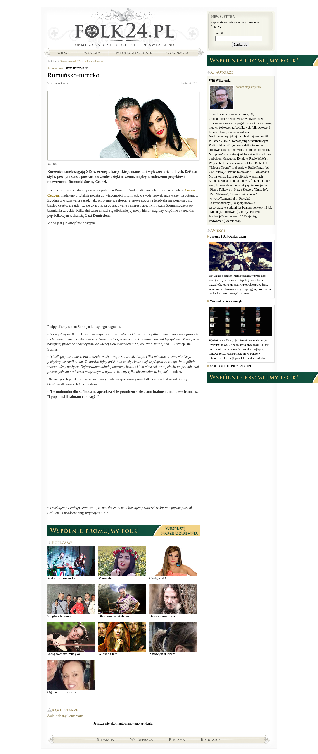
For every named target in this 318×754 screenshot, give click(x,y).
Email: (219, 33)
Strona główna (124, 28)
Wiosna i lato (122, 639)
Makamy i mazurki (71, 563)
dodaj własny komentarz (65, 716)
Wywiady (92, 53)
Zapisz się (240, 44)
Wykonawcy (178, 53)
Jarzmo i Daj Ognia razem (228, 236)
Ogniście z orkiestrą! (71, 677)
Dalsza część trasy (173, 601)
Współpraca (141, 739)
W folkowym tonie (133, 53)
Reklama (177, 739)
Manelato (122, 563)
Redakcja (105, 739)
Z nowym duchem (173, 639)
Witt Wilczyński (77, 68)
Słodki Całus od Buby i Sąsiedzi (230, 365)
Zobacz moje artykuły (248, 87)
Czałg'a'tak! (173, 563)
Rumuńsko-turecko (96, 61)
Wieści (63, 53)
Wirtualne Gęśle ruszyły (226, 301)
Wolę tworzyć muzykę (71, 639)
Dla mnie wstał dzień (122, 601)
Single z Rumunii (71, 601)
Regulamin (211, 739)
